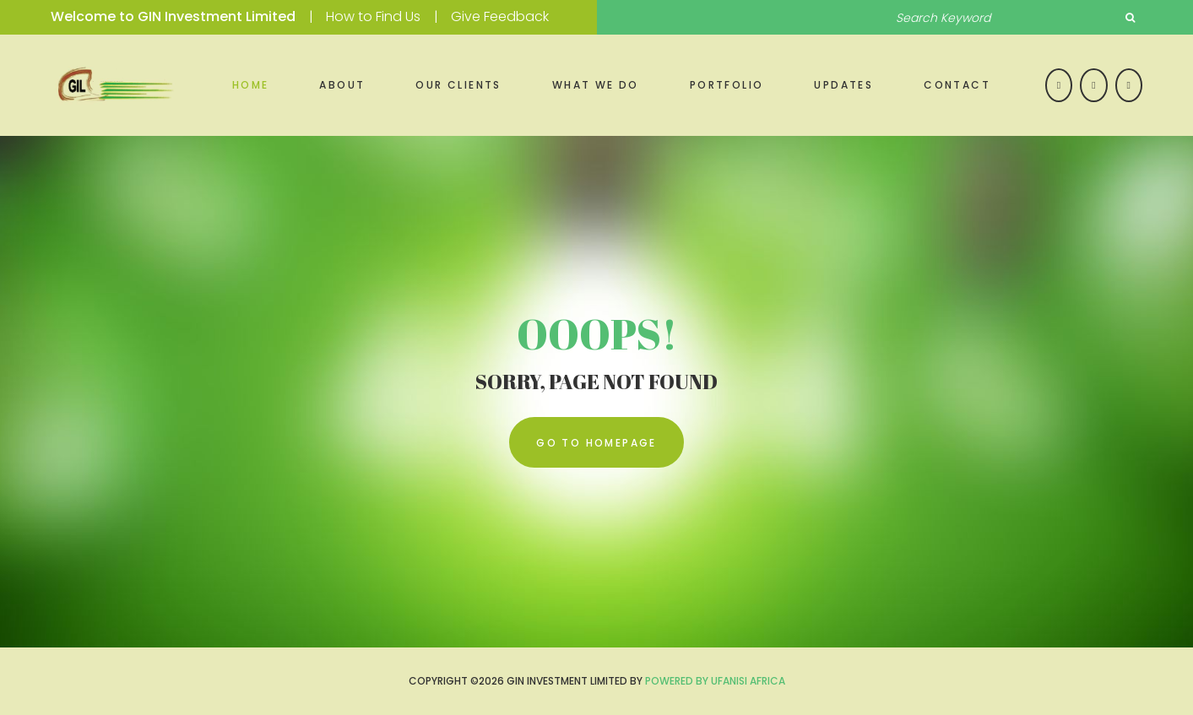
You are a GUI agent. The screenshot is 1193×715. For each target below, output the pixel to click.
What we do (595, 85)
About (342, 85)
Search (1129, 17)
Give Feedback (500, 16)
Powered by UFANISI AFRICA (715, 681)
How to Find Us (373, 16)
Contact (957, 85)
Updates (843, 85)
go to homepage (596, 443)
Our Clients (458, 85)
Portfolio (727, 85)
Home (250, 85)
